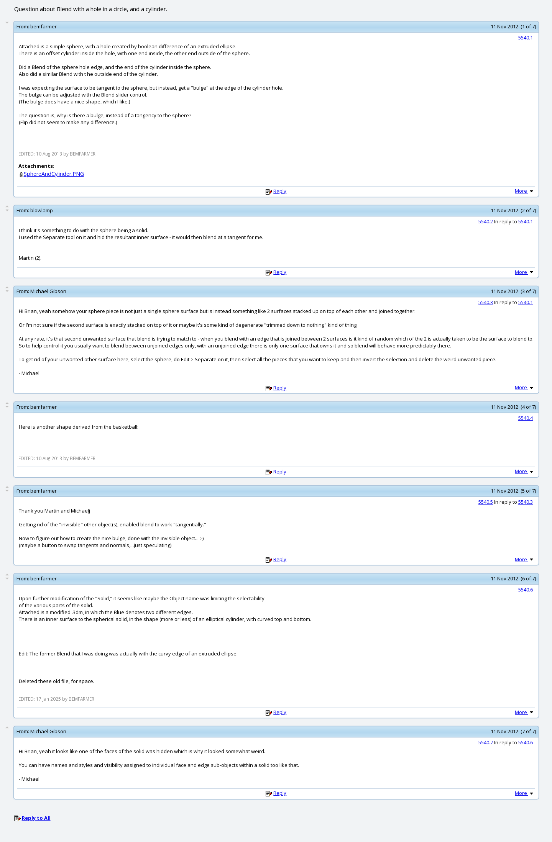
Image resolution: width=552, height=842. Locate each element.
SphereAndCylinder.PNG (54, 173)
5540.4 (525, 417)
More (525, 190)
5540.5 (485, 501)
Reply (279, 191)
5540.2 (485, 221)
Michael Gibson (48, 291)
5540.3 (485, 302)
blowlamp (41, 210)
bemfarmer (43, 26)
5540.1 (525, 37)
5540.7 (485, 742)
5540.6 (525, 589)
